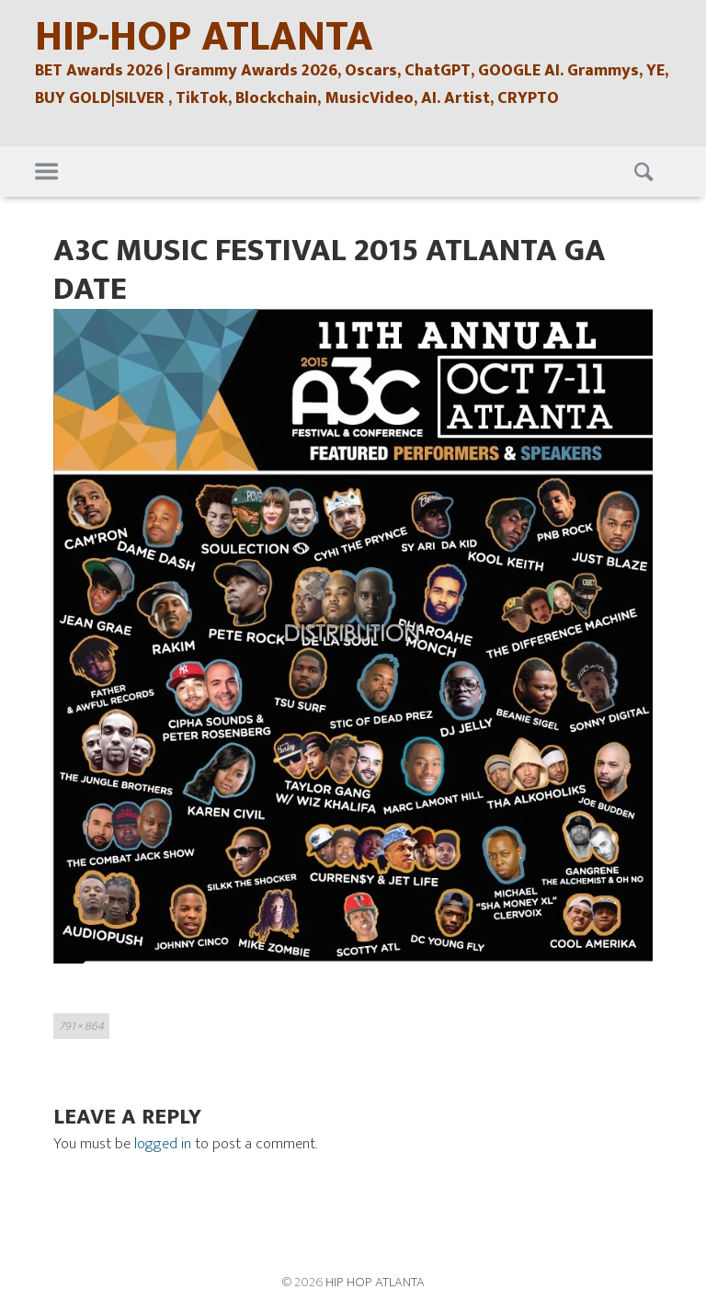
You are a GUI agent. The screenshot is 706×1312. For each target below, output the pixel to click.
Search (646, 172)
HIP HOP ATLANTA (375, 1282)
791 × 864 (81, 1026)
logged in (162, 1144)
